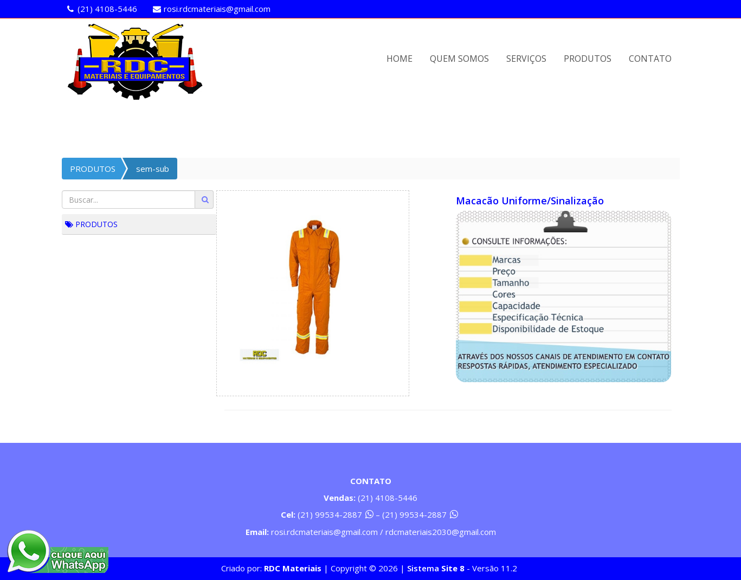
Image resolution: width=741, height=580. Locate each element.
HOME (399, 59)
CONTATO (650, 59)
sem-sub (152, 168)
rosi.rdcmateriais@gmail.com (217, 8)
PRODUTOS (587, 59)
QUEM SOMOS (459, 59)
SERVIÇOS (526, 59)
